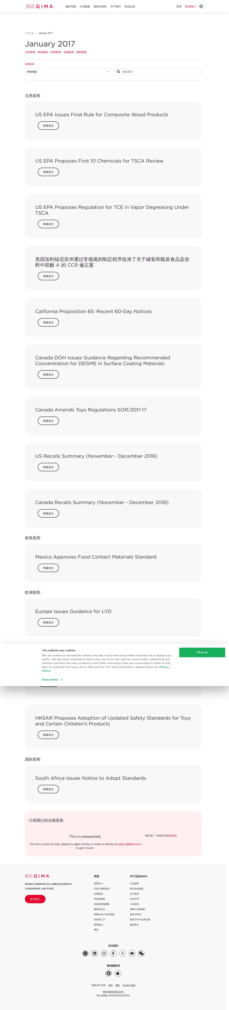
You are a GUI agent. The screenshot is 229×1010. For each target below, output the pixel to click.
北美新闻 (30, 52)
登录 (178, 6)
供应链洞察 (99, 898)
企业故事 (134, 883)
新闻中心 (98, 883)
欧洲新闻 (56, 52)
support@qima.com (129, 844)
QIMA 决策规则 (137, 909)
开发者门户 (99, 919)
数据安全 (134, 924)
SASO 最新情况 (102, 888)
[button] (201, 6)
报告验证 (98, 924)
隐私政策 (172, 835)
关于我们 (116, 6)
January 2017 (45, 33)
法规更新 (29, 33)
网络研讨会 (99, 909)
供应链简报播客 (102, 904)
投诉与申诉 (135, 914)
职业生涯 (130, 6)
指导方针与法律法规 (140, 919)
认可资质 (134, 893)
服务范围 (71, 6)
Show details (50, 1003)
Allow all (202, 976)
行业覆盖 (85, 6)
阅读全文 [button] (48, 125)
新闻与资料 (100, 6)
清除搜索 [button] (29, 64)
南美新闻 (43, 52)
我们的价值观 (136, 888)
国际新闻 (81, 52)
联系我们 (35, 899)
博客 (96, 929)
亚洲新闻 (68, 52)
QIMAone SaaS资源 (104, 914)
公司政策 (134, 904)
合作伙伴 (134, 898)
